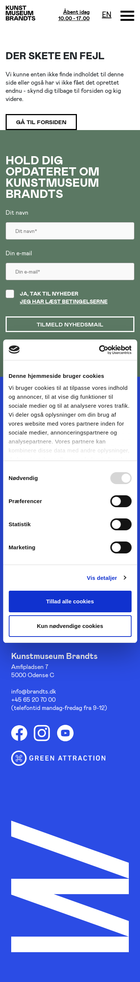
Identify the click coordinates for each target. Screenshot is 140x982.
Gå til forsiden (41, 122)
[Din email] (70, 268)
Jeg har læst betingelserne (64, 301)
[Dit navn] (70, 227)
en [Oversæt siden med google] (107, 14)
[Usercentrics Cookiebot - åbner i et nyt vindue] (99, 350)
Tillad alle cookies (70, 601)
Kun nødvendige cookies (70, 626)
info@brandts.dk (33, 691)
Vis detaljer (102, 578)
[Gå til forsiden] (20, 13)
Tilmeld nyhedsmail (70, 324)
